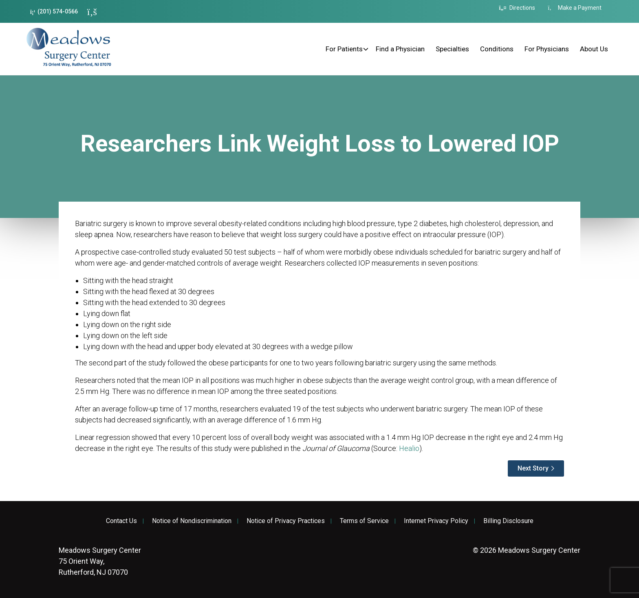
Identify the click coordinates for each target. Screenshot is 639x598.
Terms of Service (364, 521)
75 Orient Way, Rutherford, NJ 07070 (100, 561)
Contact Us (121, 521)
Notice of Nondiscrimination (191, 521)
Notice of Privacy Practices (286, 521)
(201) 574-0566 (54, 12)
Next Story (533, 468)
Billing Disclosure (508, 521)
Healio (409, 448)
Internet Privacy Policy (436, 521)
